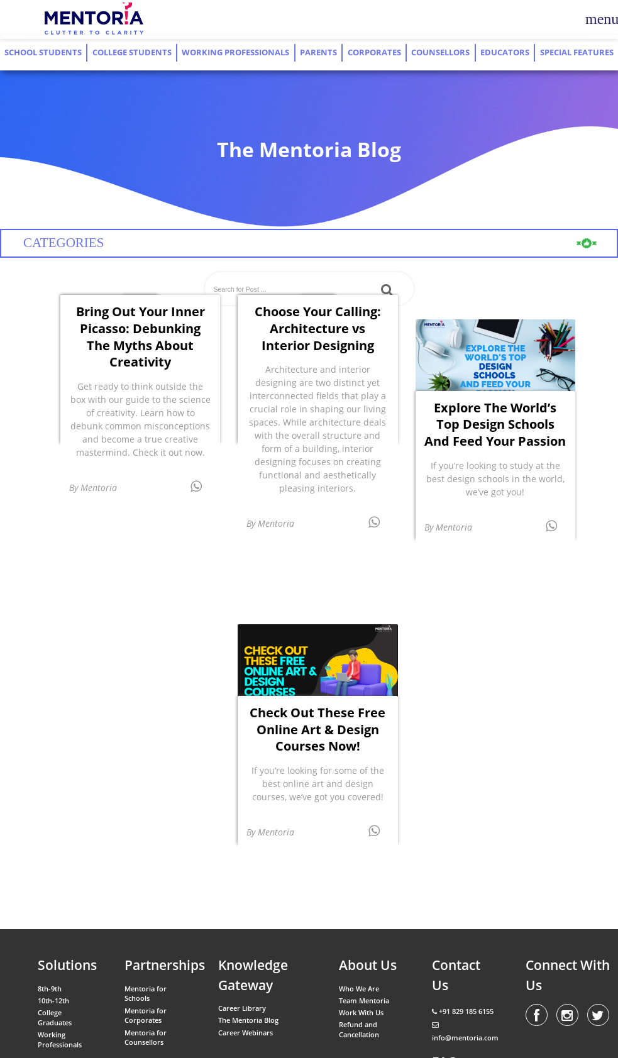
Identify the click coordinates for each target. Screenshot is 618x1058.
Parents (318, 52)
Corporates (374, 52)
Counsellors (440, 52)
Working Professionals (235, 52)
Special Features (577, 52)
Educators (504, 52)
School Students (43, 52)
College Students (132, 52)
